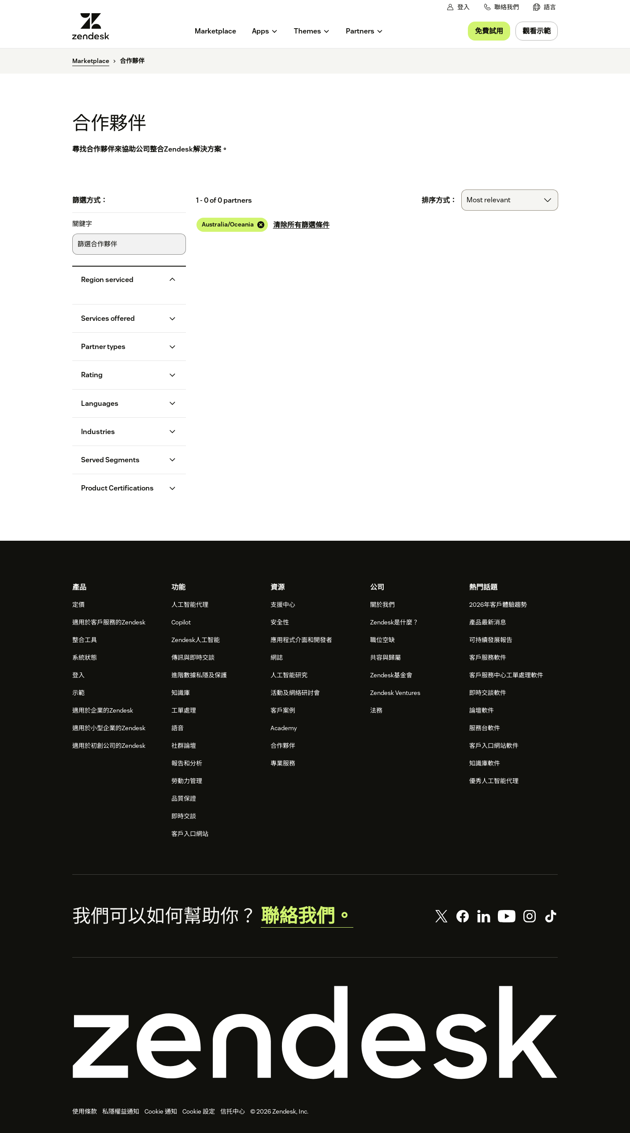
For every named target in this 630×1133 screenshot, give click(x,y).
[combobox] (509, 200)
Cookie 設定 (198, 1111)
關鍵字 (82, 224)
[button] (122, 279)
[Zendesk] (315, 1032)
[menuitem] (544, 7)
